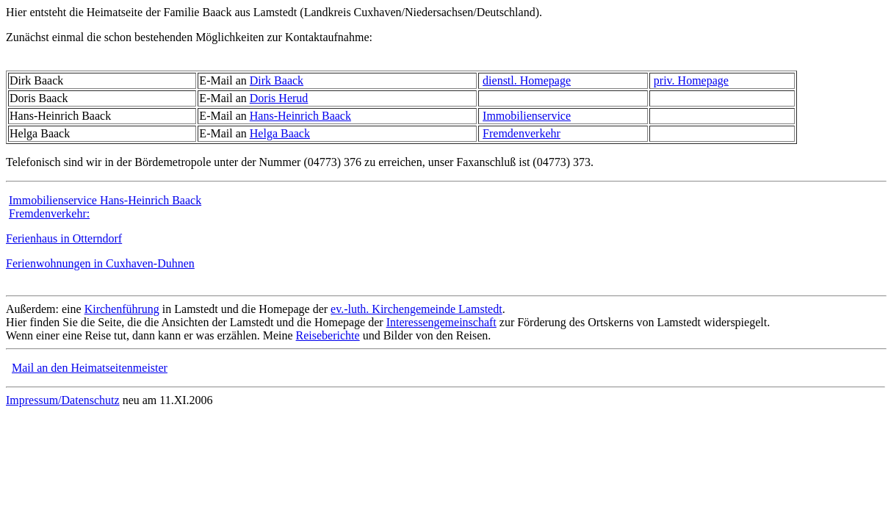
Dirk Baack (276, 80)
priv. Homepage (691, 80)
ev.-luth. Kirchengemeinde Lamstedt (416, 309)
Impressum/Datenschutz (63, 400)
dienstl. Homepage (527, 80)
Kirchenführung (121, 309)
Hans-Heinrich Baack (300, 115)
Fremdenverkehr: (49, 213)
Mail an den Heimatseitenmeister (89, 367)
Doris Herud (279, 98)
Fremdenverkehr (521, 133)
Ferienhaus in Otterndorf (64, 238)
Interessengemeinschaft (441, 322)
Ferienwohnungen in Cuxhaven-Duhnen (100, 263)
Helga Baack (280, 133)
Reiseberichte (328, 335)
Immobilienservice (527, 115)
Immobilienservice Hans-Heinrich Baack (105, 200)
